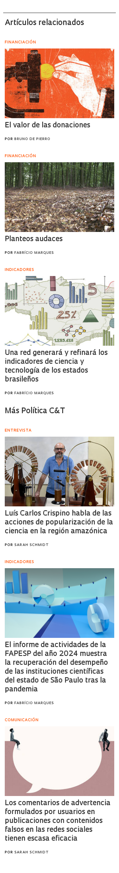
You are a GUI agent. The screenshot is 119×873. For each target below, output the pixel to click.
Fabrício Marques (34, 253)
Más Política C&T (35, 411)
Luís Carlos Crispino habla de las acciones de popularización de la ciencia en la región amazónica (59, 522)
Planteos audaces (34, 239)
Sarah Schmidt (31, 545)
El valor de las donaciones (47, 125)
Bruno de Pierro (32, 139)
